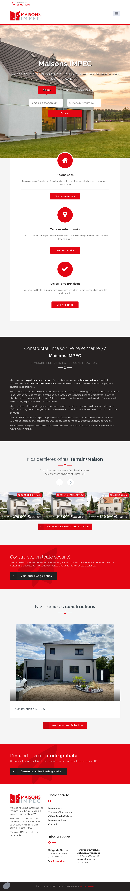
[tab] (47, 90)
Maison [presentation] (47, 90)
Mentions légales (86, 886)
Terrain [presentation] (65, 90)
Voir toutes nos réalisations (63, 725)
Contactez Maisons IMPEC (70, 425)
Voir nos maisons (65, 196)
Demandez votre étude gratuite (35, 771)
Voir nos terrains (65, 250)
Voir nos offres (65, 304)
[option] (21, 506)
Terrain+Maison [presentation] (84, 90)
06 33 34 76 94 (23, 4)
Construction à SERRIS (30, 708)
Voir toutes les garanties (31, 576)
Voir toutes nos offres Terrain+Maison (63, 527)
